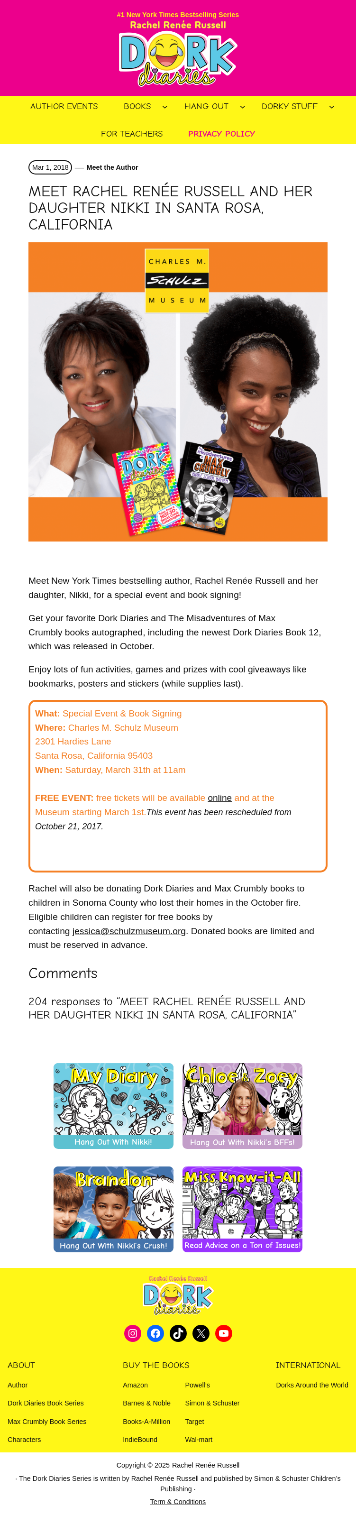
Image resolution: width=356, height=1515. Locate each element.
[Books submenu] (165, 107)
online (220, 798)
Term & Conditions (178, 1502)
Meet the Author (112, 167)
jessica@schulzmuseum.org (129, 931)
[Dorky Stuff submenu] (332, 107)
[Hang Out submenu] (243, 107)
